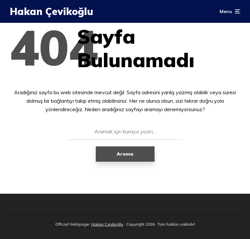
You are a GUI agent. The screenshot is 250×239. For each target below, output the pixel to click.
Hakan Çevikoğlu (51, 11)
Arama (125, 154)
